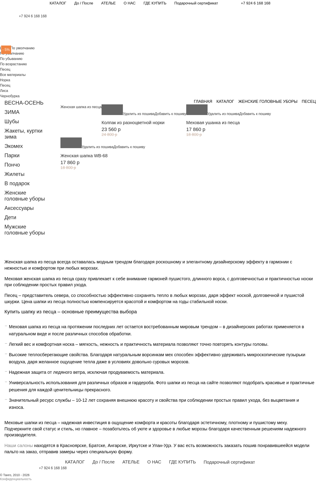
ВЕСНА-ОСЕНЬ (24, 103)
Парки (12, 155)
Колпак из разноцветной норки (133, 122)
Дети (10, 217)
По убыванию (11, 59)
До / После (83, 3)
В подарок (17, 183)
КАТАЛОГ (58, 3)
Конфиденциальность (16, 479)
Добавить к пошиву (170, 114)
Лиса (4, 91)
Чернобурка (10, 96)
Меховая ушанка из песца (213, 122)
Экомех (13, 146)
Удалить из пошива (139, 114)
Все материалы (13, 75)
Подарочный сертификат (196, 3)
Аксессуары (19, 208)
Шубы (11, 121)
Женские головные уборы (267, 101)
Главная (203, 101)
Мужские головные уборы (24, 230)
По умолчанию (12, 53)
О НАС (130, 3)
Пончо (12, 165)
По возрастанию (13, 64)
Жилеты (14, 174)
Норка (5, 80)
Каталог (225, 101)
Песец (5, 85)
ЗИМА (12, 112)
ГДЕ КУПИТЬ (155, 3)
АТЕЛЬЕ (108, 3)
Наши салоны (18, 445)
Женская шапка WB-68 (84, 155)
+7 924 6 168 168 (255, 3)
